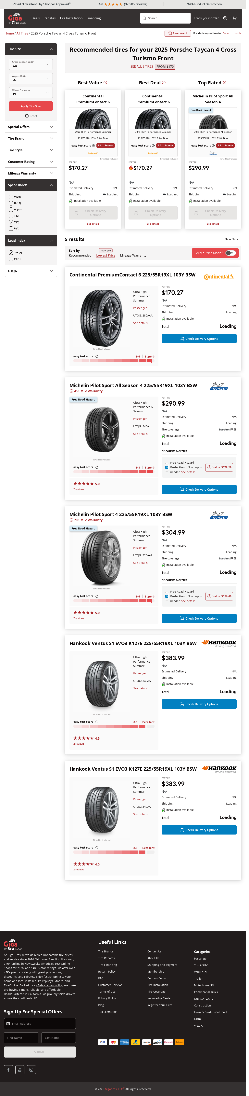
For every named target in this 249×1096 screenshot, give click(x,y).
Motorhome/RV (204, 985)
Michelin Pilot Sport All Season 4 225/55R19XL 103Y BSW (133, 385)
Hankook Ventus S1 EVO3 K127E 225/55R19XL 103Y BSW (133, 643)
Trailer (198, 978)
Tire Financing (107, 965)
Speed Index (31, 185)
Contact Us (154, 951)
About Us (153, 958)
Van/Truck (200, 972)
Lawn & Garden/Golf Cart (210, 1012)
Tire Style (31, 150)
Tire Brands (106, 951)
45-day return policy (49, 985)
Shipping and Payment (162, 965)
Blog (101, 1005)
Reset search (178, 33)
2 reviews (78, 489)
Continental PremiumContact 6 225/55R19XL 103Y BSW (132, 274)
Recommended (80, 255)
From (165, 66)
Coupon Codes (157, 978)
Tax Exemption (108, 1012)
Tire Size (31, 49)
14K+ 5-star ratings (43, 968)
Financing (94, 18)
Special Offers (31, 127)
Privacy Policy (107, 998)
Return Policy (107, 971)
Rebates (50, 18)
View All (199, 1025)
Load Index (31, 240)
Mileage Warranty (133, 255)
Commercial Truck (206, 992)
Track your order (205, 18)
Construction (202, 1005)
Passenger (140, 308)
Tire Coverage (156, 991)
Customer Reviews (110, 985)
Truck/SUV (200, 965)
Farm (197, 1019)
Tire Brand (31, 138)
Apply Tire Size (31, 106)
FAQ (101, 978)
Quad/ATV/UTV (203, 999)
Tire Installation (71, 18)
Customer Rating (31, 162)
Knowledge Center (159, 998)
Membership (155, 971)
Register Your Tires (159, 1005)
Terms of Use (107, 991)
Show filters (231, 239)
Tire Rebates (106, 958)
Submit (40, 1052)
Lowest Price (105, 255)
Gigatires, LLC (115, 1089)
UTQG (31, 271)
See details (93, 223)
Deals (36, 18)
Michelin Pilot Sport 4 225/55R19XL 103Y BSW (120, 514)
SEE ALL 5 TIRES (142, 66)
